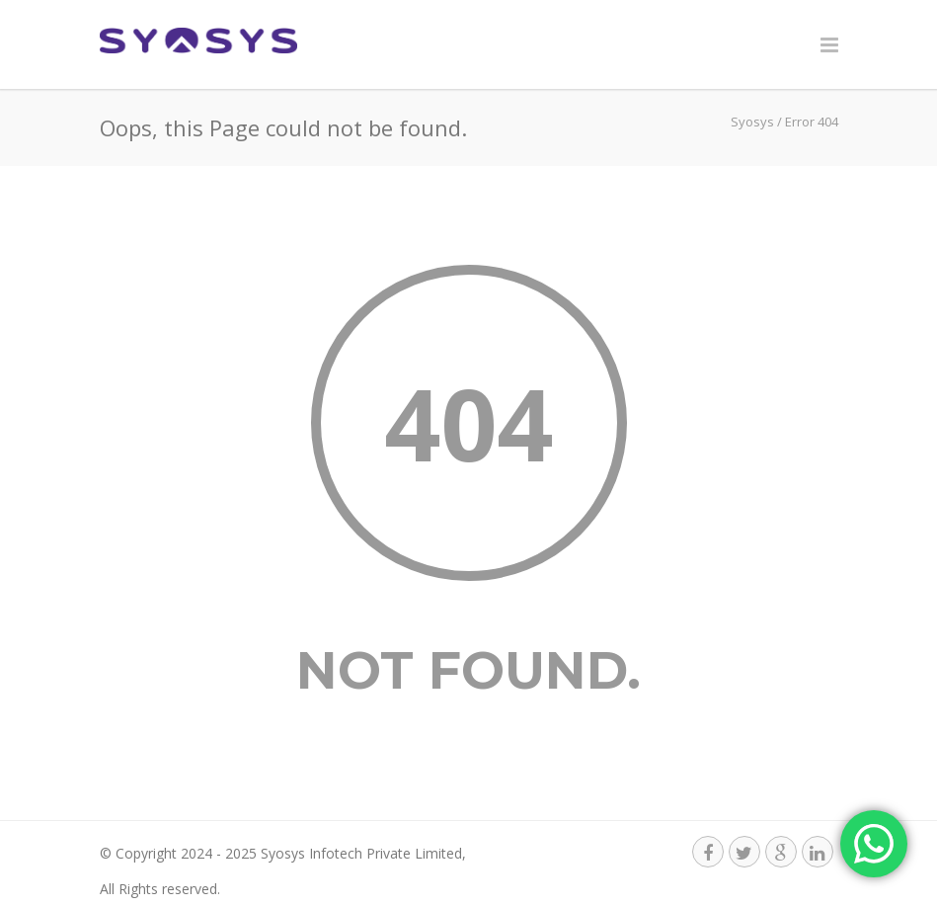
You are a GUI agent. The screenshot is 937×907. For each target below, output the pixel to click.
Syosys (752, 121)
